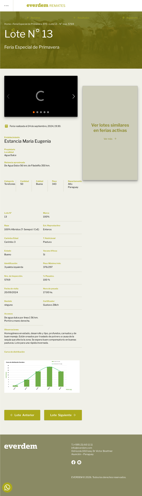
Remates (33, 17)
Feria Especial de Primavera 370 (30, 24)
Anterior (22, 415)
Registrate (130, 17)
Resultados (81, 17)
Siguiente (63, 415)
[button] (34, 112)
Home (7, 24)
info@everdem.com (81, 447)
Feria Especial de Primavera (31, 47)
